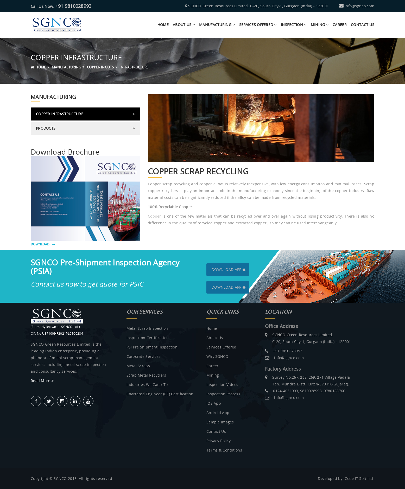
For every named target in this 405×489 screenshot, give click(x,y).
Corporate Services (143, 356)
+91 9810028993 (73, 6)
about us (184, 24)
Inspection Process (223, 393)
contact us (362, 24)
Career (340, 24)
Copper (154, 216)
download (43, 244)
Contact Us (216, 431)
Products (45, 128)
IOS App (213, 403)
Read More (42, 380)
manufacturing (217, 24)
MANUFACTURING (66, 67)
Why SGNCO (217, 356)
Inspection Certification (147, 337)
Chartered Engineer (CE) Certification (159, 393)
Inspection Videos (222, 384)
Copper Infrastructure (59, 113)
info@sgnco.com (359, 5)
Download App (228, 269)
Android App (217, 412)
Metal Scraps (138, 365)
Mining (319, 24)
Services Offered (258, 24)
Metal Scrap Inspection (147, 328)
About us (214, 337)
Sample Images (220, 422)
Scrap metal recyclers (146, 375)
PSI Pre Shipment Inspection (152, 347)
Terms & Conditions (224, 450)
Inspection (293, 24)
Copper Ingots (100, 67)
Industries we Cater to (147, 384)
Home (163, 24)
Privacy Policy (218, 440)
